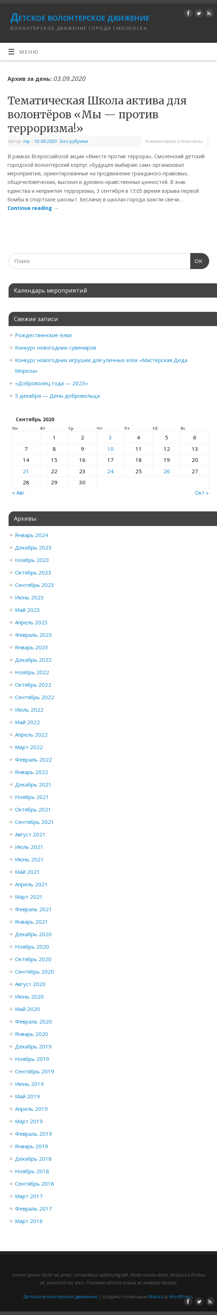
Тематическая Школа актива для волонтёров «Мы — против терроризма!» (97, 114)
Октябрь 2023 (33, 572)
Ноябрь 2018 (32, 1171)
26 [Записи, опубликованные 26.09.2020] (167, 471)
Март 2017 (29, 1196)
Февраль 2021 (33, 909)
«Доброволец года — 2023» (51, 383)
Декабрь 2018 (33, 1158)
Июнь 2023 (29, 597)
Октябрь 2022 (33, 684)
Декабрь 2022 (33, 659)
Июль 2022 (29, 709)
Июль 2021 (29, 846)
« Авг (18, 492)
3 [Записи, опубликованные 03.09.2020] (110, 437)
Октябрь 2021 (33, 809)
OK (196, 261)
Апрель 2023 (31, 622)
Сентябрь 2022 (34, 697)
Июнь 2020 (29, 996)
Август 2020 (30, 983)
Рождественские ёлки (43, 335)
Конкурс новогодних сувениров (55, 347)
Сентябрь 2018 (34, 1183)
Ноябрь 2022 (32, 672)
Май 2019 (27, 1096)
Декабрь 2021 (33, 784)
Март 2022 (29, 747)
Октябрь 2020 (33, 959)
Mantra (156, 1296)
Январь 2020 (31, 1033)
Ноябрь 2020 (32, 946)
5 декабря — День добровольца (57, 395)
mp (26, 141)
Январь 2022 (31, 771)
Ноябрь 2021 (32, 796)
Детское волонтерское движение (79, 17)
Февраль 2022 (33, 759)
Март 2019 (29, 1121)
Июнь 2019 (29, 1083)
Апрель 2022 (31, 734)
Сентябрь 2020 (34, 971)
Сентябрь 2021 (34, 821)
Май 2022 (27, 722)
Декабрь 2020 (33, 934)
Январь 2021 (31, 921)
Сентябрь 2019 (34, 1071)
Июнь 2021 (29, 859)
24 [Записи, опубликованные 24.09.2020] (110, 471)
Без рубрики (74, 141)
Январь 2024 (31, 534)
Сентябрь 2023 (34, 584)
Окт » (202, 492)
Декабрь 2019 (33, 1046)
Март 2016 (29, 1220)
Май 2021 (27, 871)
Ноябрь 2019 (32, 1058)
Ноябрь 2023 (32, 559)
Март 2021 (29, 896)
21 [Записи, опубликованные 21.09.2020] (26, 471)
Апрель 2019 (31, 1108)
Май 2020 (27, 1008)
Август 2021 (30, 834)
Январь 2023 (31, 647)
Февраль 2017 (33, 1208)
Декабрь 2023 (33, 547)
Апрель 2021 (31, 884)
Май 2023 (27, 609)
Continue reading (32, 208)
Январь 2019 (31, 1146)
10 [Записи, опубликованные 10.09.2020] (110, 448)
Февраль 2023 (33, 634)
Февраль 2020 (33, 1021)
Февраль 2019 (33, 1133)
